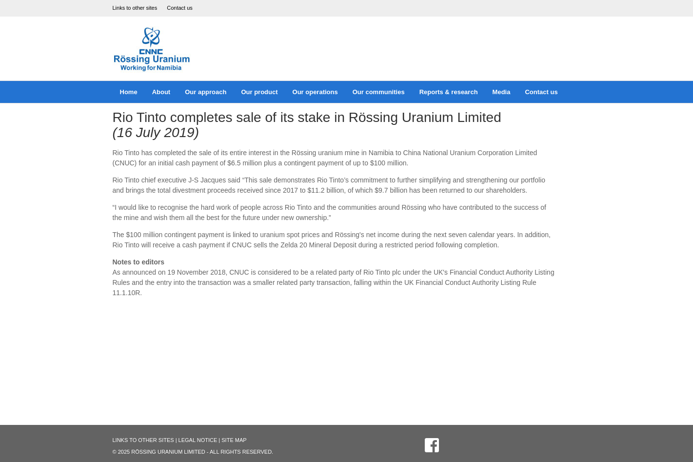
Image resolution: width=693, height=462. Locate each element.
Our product (259, 92)
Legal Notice (198, 440)
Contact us (180, 8)
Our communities (379, 92)
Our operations (315, 92)
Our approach (205, 92)
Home (129, 92)
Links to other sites (135, 8)
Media (502, 92)
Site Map (233, 440)
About (161, 92)
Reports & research (448, 92)
